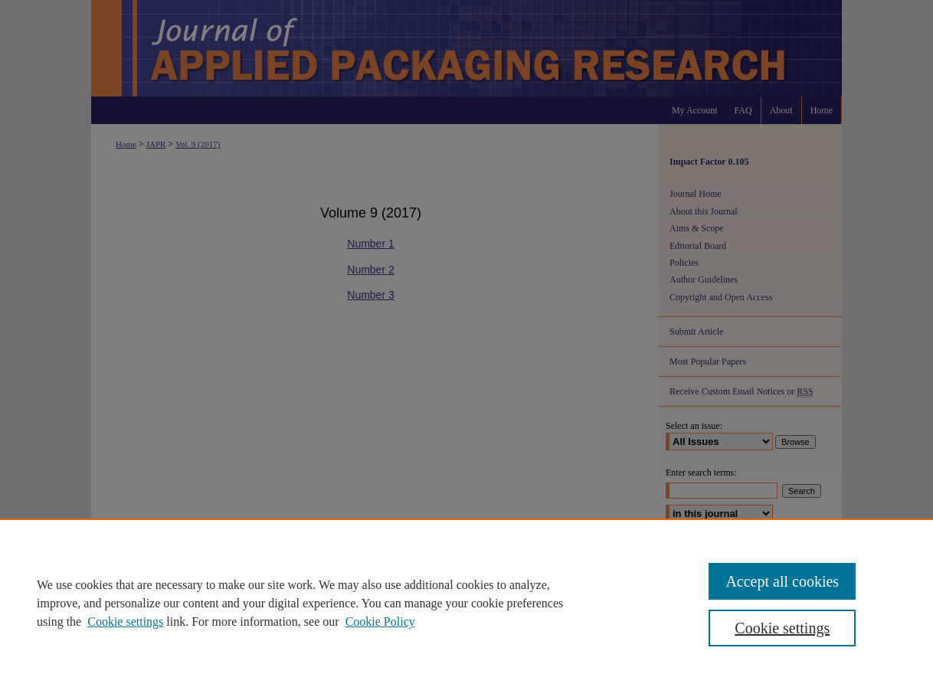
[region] (466, 603)
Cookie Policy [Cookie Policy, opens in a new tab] (380, 621)
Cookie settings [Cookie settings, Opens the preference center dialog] (782, 628)
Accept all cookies (782, 581)
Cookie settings (125, 621)
